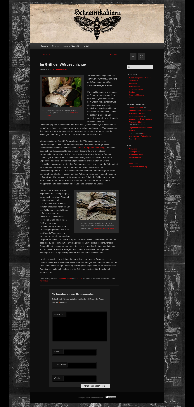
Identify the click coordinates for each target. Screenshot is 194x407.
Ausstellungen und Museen (140, 78)
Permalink (44, 281)
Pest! (137, 139)
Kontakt (86, 46)
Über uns (55, 46)
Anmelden (133, 149)
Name (56, 351)
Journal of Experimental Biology (91, 148)
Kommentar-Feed (136, 155)
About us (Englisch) (71, 46)
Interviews (133, 84)
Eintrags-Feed (135, 152)
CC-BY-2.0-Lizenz (109, 228)
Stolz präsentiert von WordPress (90, 398)
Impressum (133, 164)
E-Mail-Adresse (60, 365)
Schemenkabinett (65, 278)
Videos (131, 98)
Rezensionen (134, 86)
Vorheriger (45, 55)
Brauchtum (133, 81)
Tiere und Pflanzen (136, 95)
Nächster (114, 55)
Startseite (44, 46)
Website (57, 378)
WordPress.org (135, 157)
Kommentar (59, 314)
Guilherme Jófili (97, 228)
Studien (79, 278)
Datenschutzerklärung (138, 167)
